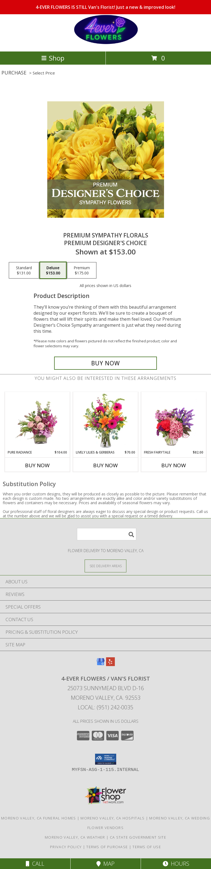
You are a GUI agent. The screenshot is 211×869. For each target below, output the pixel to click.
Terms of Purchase (107, 846)
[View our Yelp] (110, 664)
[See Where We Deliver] (105, 565)
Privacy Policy (66, 846)
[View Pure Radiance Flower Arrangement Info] (37, 421)
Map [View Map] (105, 863)
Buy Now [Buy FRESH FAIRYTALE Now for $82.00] (173, 465)
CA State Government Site (138, 837)
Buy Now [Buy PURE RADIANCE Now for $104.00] (37, 465)
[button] (105, 759)
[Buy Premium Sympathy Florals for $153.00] (105, 363)
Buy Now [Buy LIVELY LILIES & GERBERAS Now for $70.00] (105, 465)
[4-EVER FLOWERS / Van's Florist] (105, 43)
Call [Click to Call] (35, 863)
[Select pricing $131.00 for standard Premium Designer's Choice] (24, 270)
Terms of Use (146, 846)
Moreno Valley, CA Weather (75, 837)
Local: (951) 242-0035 (105, 707)
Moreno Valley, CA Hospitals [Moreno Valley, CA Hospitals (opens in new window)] (112, 818)
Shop (52, 57)
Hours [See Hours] (176, 863)
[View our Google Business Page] (100, 664)
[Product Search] (106, 534)
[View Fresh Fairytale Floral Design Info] (174, 421)
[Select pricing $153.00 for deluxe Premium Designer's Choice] (53, 270)
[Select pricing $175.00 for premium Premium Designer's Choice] (81, 270)
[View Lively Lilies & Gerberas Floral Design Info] (106, 421)
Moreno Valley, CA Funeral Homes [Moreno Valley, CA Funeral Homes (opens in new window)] (38, 818)
